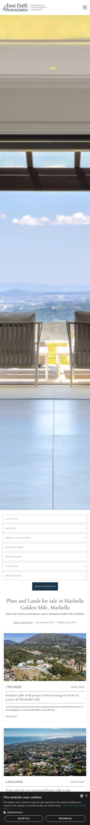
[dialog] (45, 808)
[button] (45, 812)
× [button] (86, 796)
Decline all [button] (65, 818)
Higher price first (67, 622)
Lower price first (44, 622)
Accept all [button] (24, 818)
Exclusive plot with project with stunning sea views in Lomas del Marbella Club (42, 697)
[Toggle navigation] (85, 7)
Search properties (45, 586)
